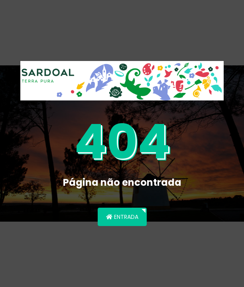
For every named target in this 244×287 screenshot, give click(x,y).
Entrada (122, 217)
